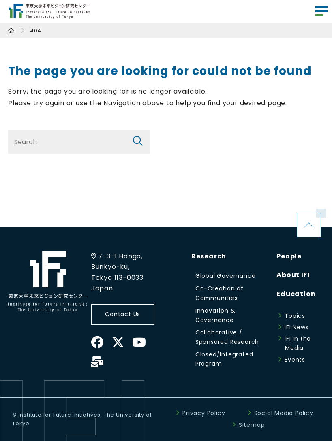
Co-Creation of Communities (219, 293)
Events (295, 360)
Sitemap (252, 425)
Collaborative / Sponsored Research (227, 337)
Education (295, 293)
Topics (295, 316)
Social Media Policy (283, 413)
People (289, 256)
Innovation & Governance (215, 315)
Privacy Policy (203, 413)
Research (208, 256)
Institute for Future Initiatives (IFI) (49, 11)
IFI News (296, 327)
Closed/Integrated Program (224, 359)
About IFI (293, 274)
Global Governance (225, 276)
